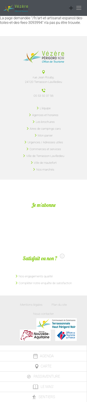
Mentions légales (31, 304)
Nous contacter (43, 313)
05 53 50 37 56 (43, 95)
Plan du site (59, 304)
